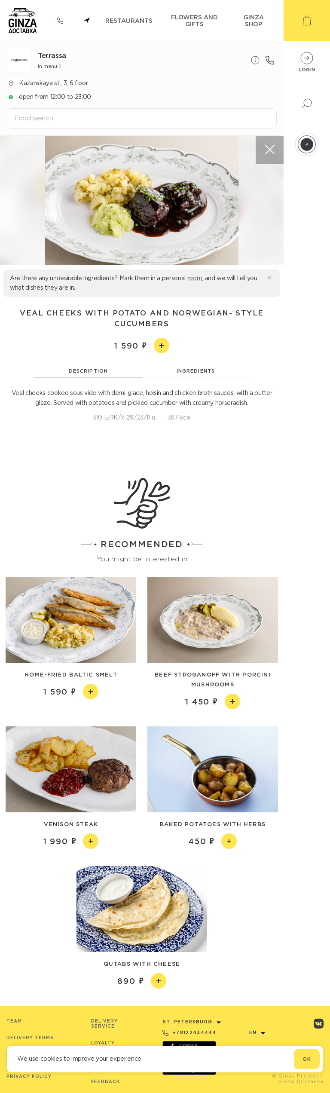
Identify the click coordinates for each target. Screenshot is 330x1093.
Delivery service (104, 1024)
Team (14, 1021)
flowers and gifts (194, 20)
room (194, 278)
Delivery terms (30, 1037)
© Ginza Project (295, 1075)
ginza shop (254, 20)
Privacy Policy (29, 1076)
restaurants (129, 20)
